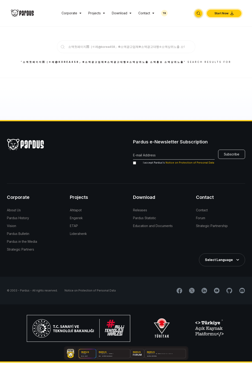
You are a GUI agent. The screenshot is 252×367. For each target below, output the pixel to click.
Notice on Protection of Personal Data (190, 162)
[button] (198, 13)
